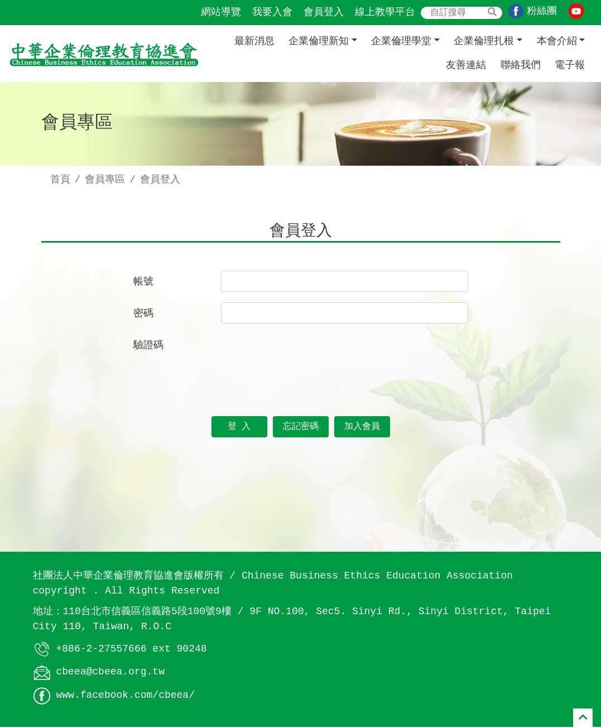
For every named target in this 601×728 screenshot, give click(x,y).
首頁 (60, 179)
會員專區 (105, 179)
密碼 (143, 314)
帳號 (143, 283)
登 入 (239, 428)
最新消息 (254, 41)
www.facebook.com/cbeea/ (125, 696)
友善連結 (466, 65)
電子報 (570, 65)
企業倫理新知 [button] (319, 41)
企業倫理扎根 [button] (484, 41)
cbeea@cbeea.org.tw (110, 673)
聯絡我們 (521, 65)
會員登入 (324, 12)
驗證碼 (148, 346)
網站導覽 (221, 12)
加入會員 (362, 428)
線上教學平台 (385, 12)
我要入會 (272, 12)
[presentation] (306, 357)
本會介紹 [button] (557, 41)
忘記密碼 (301, 428)
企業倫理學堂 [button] (401, 41)
